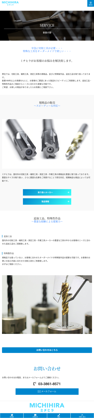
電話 (58, 417)
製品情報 (45, 201)
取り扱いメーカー (45, 192)
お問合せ (35, 417)
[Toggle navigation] (90, 3)
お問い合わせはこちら (47, 350)
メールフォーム (48, 391)
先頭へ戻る (82, 417)
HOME (12, 417)
